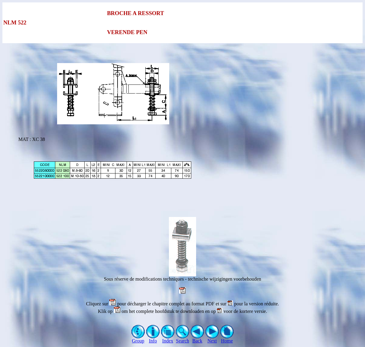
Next (212, 338)
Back (197, 338)
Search (182, 338)
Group (138, 338)
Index (168, 338)
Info (153, 338)
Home (227, 338)
